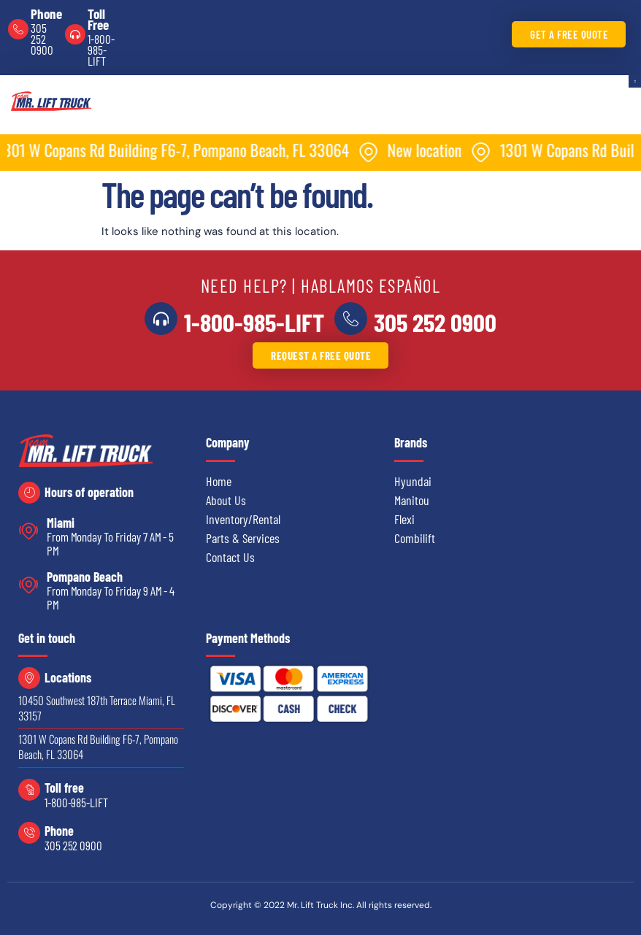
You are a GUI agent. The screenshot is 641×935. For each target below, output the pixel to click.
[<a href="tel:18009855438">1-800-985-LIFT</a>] (161, 319)
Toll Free (98, 19)
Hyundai (412, 481)
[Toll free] (29, 790)
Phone (46, 13)
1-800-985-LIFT (101, 49)
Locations (68, 677)
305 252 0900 (42, 38)
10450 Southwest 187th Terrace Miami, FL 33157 (96, 707)
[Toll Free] (75, 34)
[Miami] (28, 531)
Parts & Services (243, 538)
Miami (60, 523)
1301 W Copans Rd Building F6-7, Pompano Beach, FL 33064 (98, 746)
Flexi (404, 519)
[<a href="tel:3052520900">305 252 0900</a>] (350, 319)
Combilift (414, 538)
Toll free (64, 788)
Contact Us (230, 557)
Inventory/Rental (243, 519)
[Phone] (18, 29)
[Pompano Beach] (28, 585)
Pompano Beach (85, 577)
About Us (226, 500)
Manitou (411, 500)
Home (218, 481)
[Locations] (29, 678)
